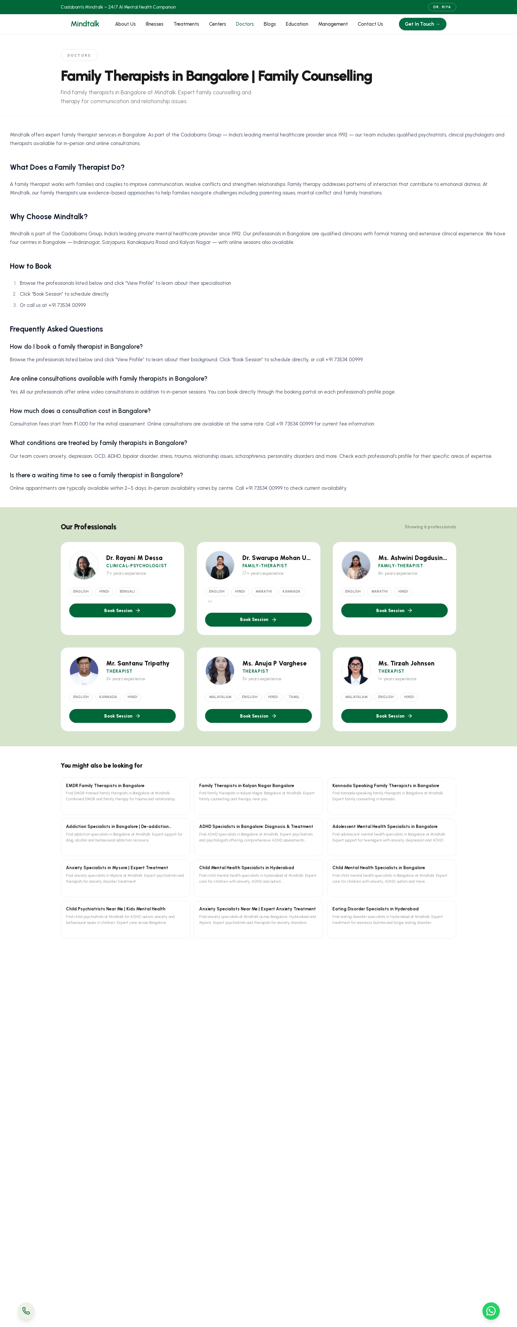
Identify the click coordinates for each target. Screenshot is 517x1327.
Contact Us (370, 24)
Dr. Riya (442, 7)
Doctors (245, 24)
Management (333, 24)
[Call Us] (26, 1311)
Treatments (186, 24)
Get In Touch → (422, 24)
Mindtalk (85, 23)
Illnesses (155, 24)
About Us (125, 24)
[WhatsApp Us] (491, 1311)
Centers (217, 24)
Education (297, 24)
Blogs (270, 24)
